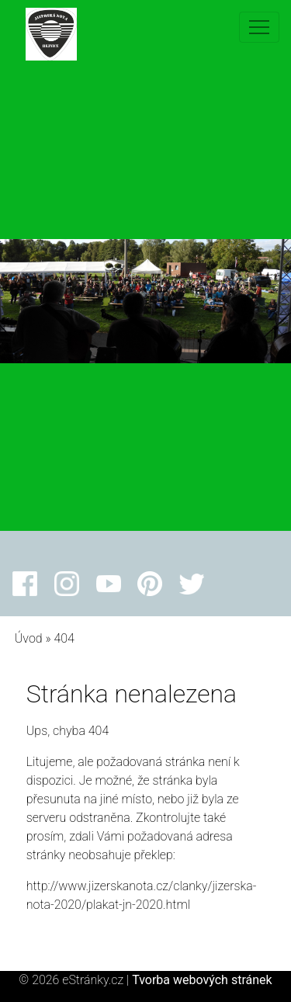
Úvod (29, 638)
